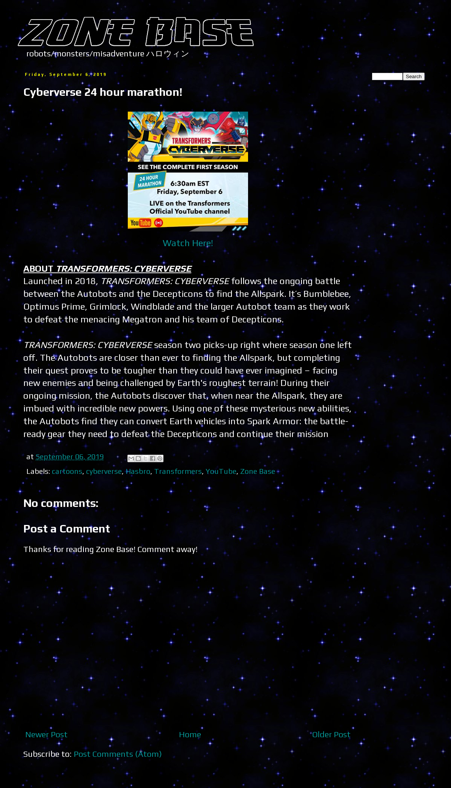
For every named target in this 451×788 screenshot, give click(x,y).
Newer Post (46, 734)
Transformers (178, 471)
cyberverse (104, 471)
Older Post (331, 734)
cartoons (67, 471)
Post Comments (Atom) (118, 754)
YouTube (221, 471)
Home (190, 734)
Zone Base (257, 471)
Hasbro (138, 471)
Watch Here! (188, 242)
